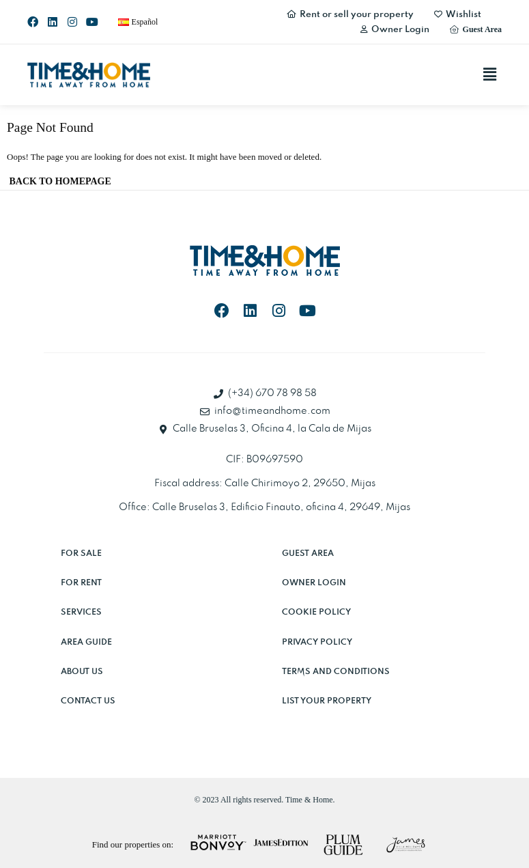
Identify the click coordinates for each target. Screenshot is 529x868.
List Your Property (326, 701)
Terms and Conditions (336, 671)
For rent (81, 583)
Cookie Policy (316, 612)
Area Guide (86, 642)
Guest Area (308, 553)
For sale (81, 553)
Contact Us (88, 701)
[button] (490, 74)
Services (81, 612)
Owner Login (314, 583)
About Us (82, 671)
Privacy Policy (317, 642)
